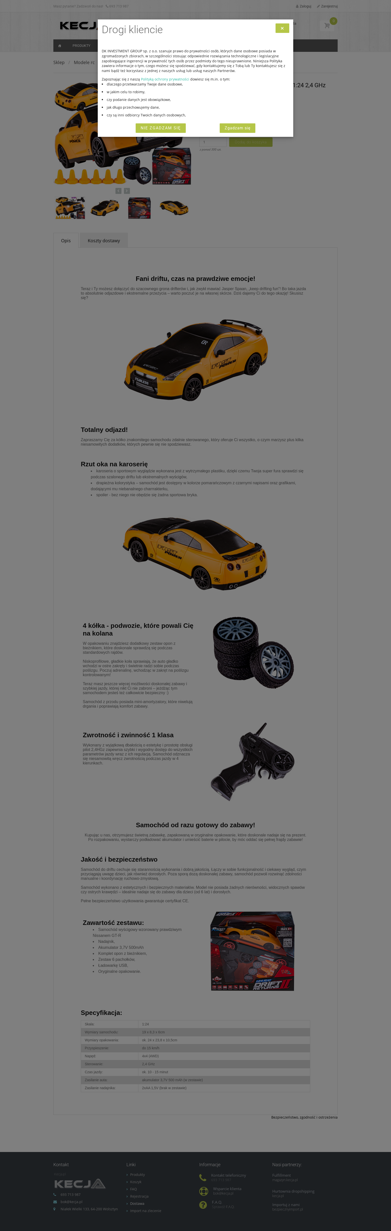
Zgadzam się (237, 128)
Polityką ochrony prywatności (165, 79)
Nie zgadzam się (161, 128)
